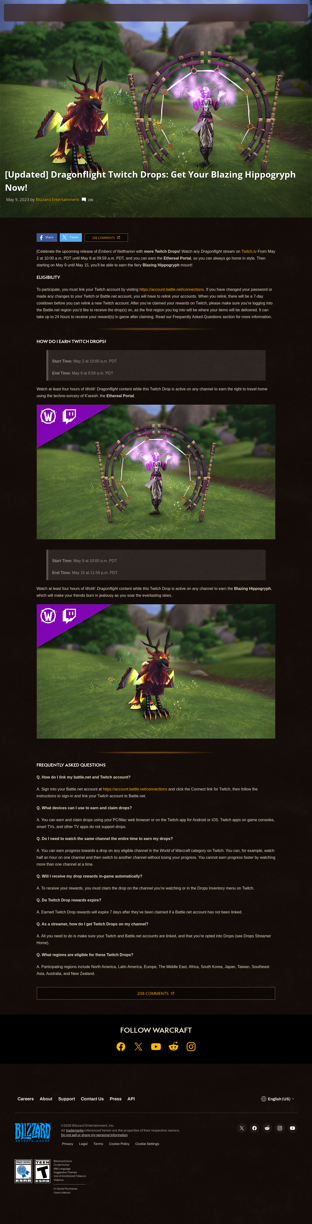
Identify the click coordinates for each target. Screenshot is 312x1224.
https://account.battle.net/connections (171, 289)
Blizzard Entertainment (57, 199)
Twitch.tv (248, 251)
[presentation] (19, 12)
